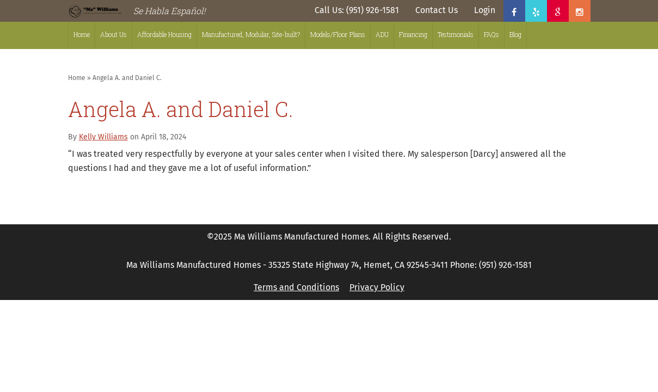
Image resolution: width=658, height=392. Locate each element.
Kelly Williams (103, 137)
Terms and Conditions (296, 287)
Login (484, 10)
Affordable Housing (164, 34)
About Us (113, 34)
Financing (413, 34)
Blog (515, 34)
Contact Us (436, 10)
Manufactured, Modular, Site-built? (251, 34)
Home (81, 34)
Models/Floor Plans (337, 34)
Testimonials (455, 34)
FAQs (491, 34)
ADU (382, 34)
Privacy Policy (376, 287)
